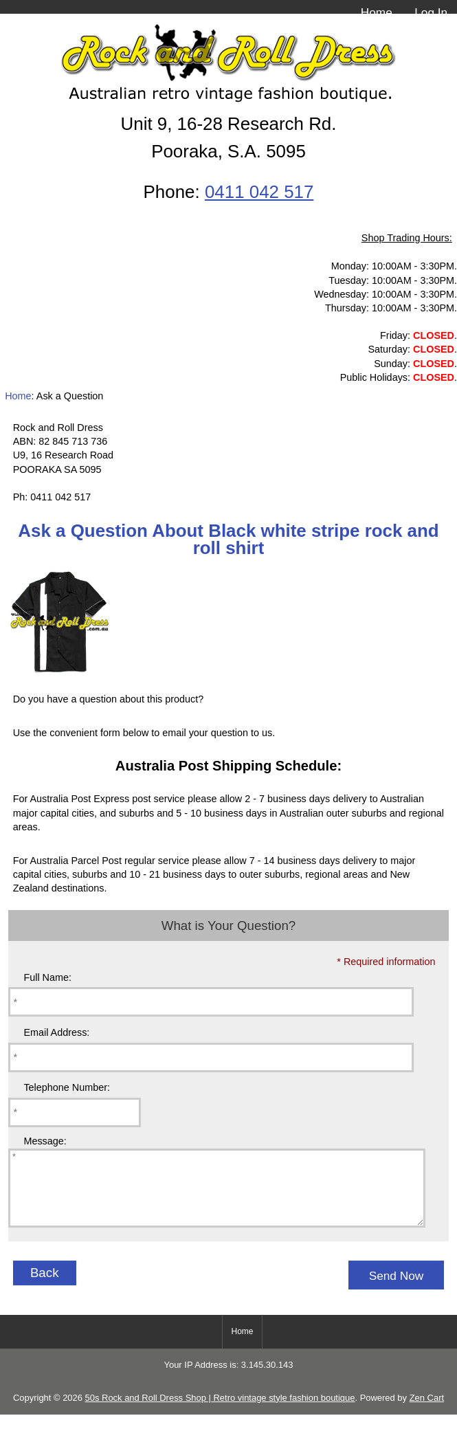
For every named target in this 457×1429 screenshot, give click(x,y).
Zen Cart (427, 1412)
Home (376, 12)
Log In (430, 12)
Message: (44, 1141)
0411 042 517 (259, 191)
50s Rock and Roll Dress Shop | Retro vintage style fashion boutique (220, 1412)
